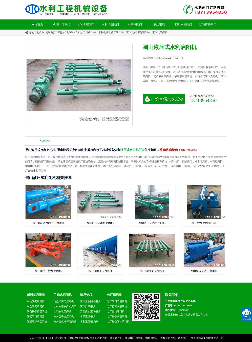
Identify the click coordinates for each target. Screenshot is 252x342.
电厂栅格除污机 (115, 311)
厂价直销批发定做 (163, 99)
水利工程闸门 (86, 24)
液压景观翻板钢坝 (90, 301)
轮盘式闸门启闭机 (64, 301)
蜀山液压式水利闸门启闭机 (48, 222)
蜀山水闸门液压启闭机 (48, 270)
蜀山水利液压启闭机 (152, 270)
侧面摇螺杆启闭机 (37, 311)
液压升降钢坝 (87, 306)
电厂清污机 (114, 295)
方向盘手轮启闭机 (64, 316)
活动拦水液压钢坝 (90, 311)
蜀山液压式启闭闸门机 (152, 222)
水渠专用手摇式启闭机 (65, 307)
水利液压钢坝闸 (89, 321)
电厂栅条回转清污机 (118, 321)
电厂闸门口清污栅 (117, 301)
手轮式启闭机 (63, 295)
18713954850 (203, 100)
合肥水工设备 (83, 32)
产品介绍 (45, 141)
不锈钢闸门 (135, 24)
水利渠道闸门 (110, 24)
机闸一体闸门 (61, 24)
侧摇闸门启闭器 (36, 316)
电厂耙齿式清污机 (117, 306)
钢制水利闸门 (183, 24)
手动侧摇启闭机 (36, 306)
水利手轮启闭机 (62, 311)
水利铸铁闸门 (207, 24)
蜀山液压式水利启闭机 (100, 222)
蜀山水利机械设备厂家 (105, 32)
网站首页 (37, 24)
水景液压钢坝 (87, 316)
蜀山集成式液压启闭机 (204, 270)
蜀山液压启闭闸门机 (204, 222)
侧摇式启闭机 (36, 295)
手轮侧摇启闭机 (36, 301)
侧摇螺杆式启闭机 (37, 321)
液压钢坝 (159, 24)
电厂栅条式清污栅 (117, 316)
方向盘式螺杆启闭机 (65, 321)
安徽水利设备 (65, 32)
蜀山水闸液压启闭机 (100, 270)
